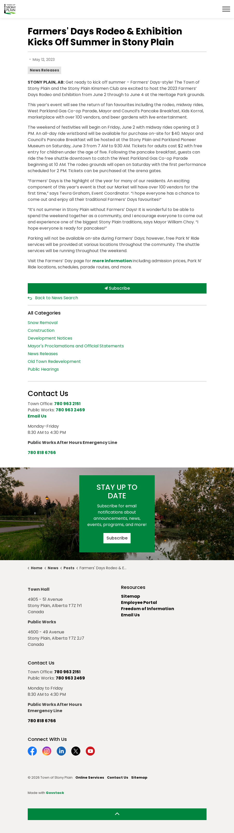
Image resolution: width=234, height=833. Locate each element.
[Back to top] (117, 814)
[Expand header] (226, 9)
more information (112, 261)
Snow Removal (43, 323)
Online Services (89, 777)
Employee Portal (139, 602)
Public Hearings (43, 369)
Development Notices (50, 338)
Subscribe (117, 288)
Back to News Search (56, 298)
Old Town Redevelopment (54, 361)
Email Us (130, 615)
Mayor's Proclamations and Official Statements (76, 346)
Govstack (55, 792)
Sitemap (130, 596)
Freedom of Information (147, 609)
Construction (41, 330)
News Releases (44, 70)
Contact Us (117, 777)
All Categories (44, 313)
